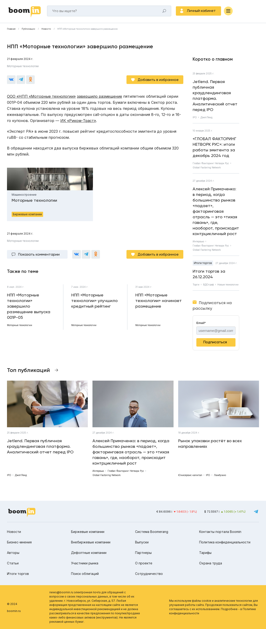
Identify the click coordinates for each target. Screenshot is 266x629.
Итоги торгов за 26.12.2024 (209, 274)
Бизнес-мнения (19, 542)
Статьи (13, 563)
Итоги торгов (203, 263)
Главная (11, 29)
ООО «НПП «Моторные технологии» (41, 96)
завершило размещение (99, 96)
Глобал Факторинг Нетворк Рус (211, 163)
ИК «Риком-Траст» (78, 120)
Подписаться (215, 342)
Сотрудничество (149, 574)
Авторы (13, 553)
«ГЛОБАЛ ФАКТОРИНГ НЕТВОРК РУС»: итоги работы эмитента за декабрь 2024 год (214, 147)
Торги (196, 284)
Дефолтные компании (88, 553)
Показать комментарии (39, 254)
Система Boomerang (151, 532)
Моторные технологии (23, 66)
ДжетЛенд (206, 117)
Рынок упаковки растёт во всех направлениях (210, 443)
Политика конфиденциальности (224, 542)
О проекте (143, 563)
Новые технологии (228, 284)
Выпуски (142, 542)
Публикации (28, 29)
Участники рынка (84, 563)
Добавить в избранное (158, 79)
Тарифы (205, 553)
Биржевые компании (87, 532)
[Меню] (228, 11)
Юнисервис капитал (190, 475)
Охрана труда (210, 563)
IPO (195, 117)
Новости (46, 29)
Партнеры (143, 553)
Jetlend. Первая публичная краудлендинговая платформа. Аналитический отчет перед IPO (215, 95)
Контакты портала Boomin (220, 532)
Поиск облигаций (85, 574)
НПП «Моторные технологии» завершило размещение (87, 29)
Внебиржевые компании (90, 542)
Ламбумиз (220, 475)
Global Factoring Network (207, 167)
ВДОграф (208, 284)
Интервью (198, 241)
